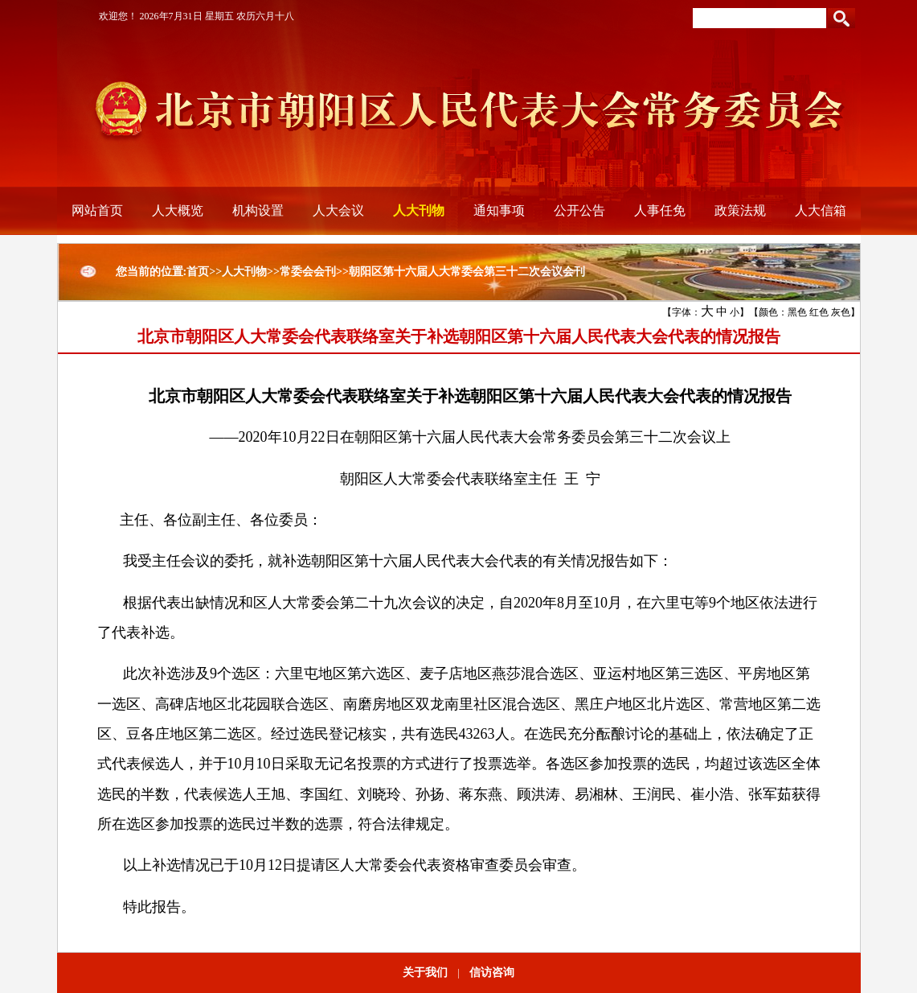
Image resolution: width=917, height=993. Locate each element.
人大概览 (177, 210)
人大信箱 (820, 210)
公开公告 (579, 210)
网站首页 (97, 210)
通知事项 (499, 210)
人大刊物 (418, 210)
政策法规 (740, 210)
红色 (819, 312)
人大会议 (338, 210)
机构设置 (258, 210)
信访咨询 (491, 972)
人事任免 (660, 210)
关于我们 (425, 972)
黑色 (797, 312)
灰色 (840, 312)
